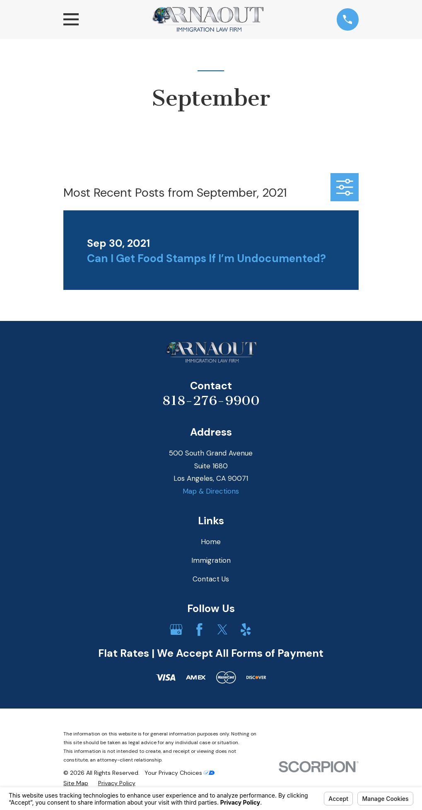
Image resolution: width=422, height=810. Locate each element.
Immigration (211, 560)
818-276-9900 (211, 400)
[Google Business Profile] (176, 629)
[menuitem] (75, 783)
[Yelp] (245, 629)
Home (211, 541)
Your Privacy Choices (180, 772)
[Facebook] (199, 629)
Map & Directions (211, 491)
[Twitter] (222, 629)
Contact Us (211, 578)
